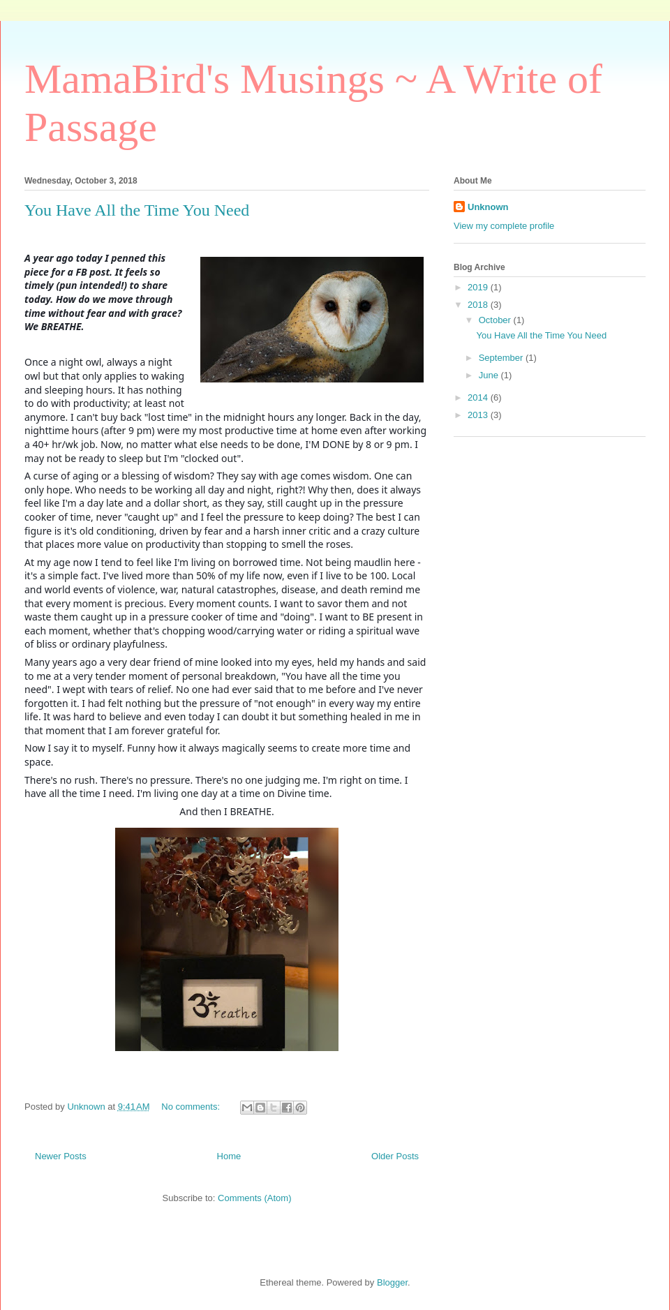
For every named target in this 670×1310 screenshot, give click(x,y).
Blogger (392, 1282)
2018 (479, 304)
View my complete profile (504, 226)
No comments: (191, 1106)
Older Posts (395, 1156)
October (496, 320)
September (502, 357)
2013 (479, 415)
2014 (479, 397)
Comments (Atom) (254, 1198)
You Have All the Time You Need (136, 210)
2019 (479, 287)
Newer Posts (61, 1156)
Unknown (488, 207)
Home (229, 1156)
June (490, 375)
